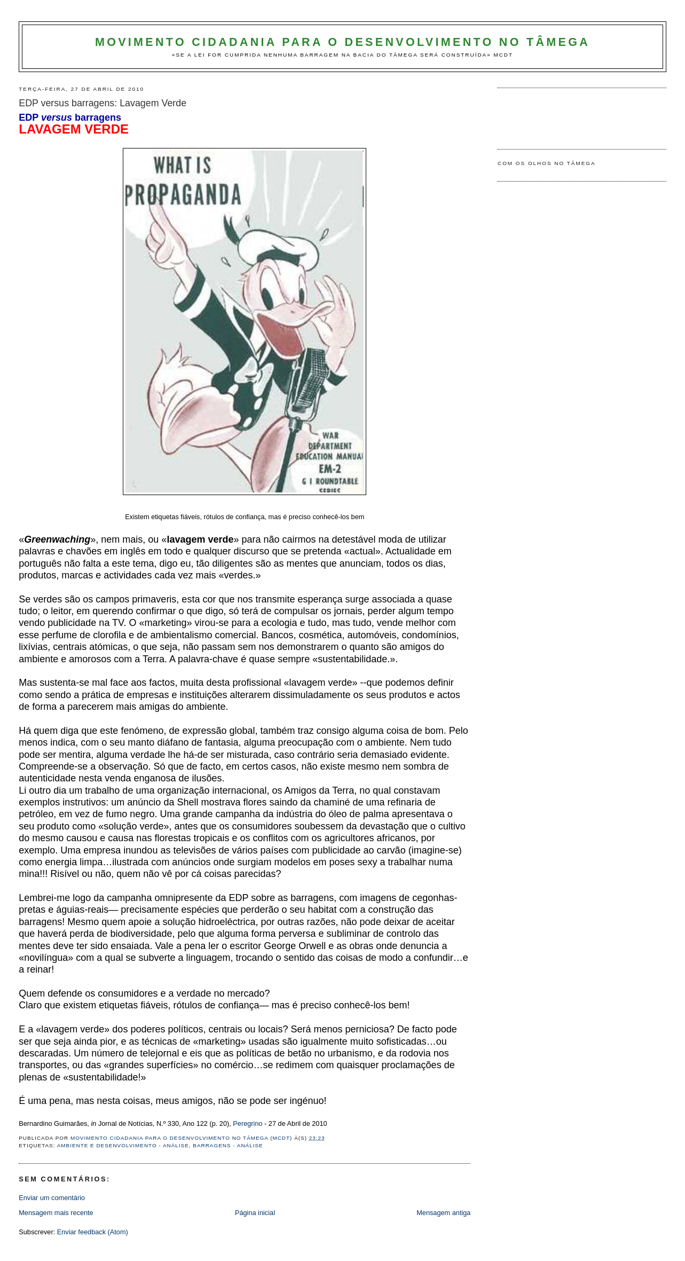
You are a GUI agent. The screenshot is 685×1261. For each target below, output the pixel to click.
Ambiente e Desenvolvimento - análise (123, 1145)
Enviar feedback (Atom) (92, 1232)
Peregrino (247, 1123)
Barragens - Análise (228, 1145)
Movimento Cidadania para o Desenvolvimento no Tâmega (342, 42)
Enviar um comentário (52, 1198)
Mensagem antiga (443, 1213)
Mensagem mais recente (56, 1213)
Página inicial (255, 1213)
